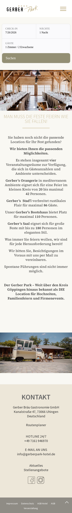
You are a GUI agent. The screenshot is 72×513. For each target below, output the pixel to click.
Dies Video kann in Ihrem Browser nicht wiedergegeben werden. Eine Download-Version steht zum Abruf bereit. (36, 353)
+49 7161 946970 (36, 441)
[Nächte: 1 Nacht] (53, 31)
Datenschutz (27, 503)
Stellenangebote (36, 470)
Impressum (12, 503)
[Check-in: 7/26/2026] (19, 31)
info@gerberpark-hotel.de (36, 454)
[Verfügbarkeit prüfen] (36, 58)
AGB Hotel (42, 503)
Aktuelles (36, 465)
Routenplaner (36, 425)
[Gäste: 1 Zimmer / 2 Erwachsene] (36, 46)
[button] (34, 107)
